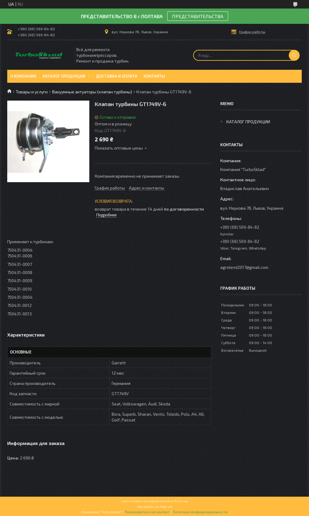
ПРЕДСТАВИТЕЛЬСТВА (197, 16)
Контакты (154, 76)
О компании (23, 76)
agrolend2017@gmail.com (244, 267)
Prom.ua (181, 501)
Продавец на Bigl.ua (154, 506)
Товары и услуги (32, 91)
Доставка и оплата (116, 76)
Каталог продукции (64, 76)
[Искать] (294, 55)
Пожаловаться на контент (147, 512)
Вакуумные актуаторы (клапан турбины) (92, 91)
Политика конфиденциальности (200, 512)
